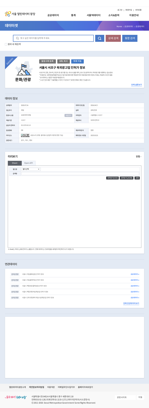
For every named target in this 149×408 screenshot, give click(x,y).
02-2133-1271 (60, 400)
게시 (26, 140)
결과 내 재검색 (14, 44)
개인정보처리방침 (36, 387)
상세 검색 (113, 38)
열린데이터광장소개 (17, 387)
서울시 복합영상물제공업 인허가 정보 (34, 286)
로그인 (119, 10)
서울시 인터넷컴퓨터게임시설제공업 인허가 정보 (38, 298)
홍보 (30, 140)
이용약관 (51, 387)
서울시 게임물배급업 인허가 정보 (33, 274)
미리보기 (74, 156)
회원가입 (128, 10)
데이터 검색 (99, 38)
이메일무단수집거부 (66, 387)
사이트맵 (138, 10)
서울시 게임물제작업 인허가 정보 (33, 280)
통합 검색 (130, 38)
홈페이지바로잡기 (85, 387)
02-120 (42, 400)
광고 (22, 140)
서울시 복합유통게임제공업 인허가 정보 (35, 292)
